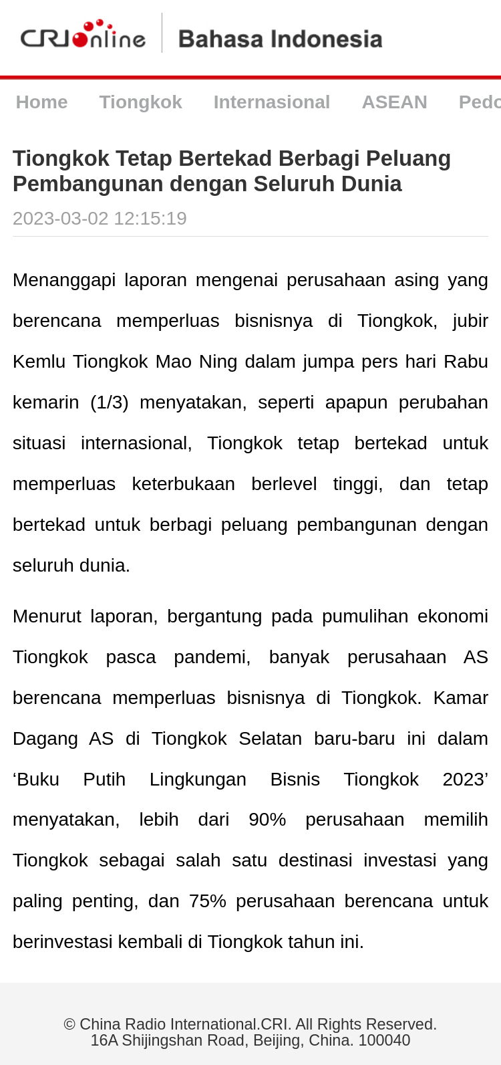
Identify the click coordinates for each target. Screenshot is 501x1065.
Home (41, 102)
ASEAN (395, 102)
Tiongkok (140, 102)
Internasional (272, 102)
